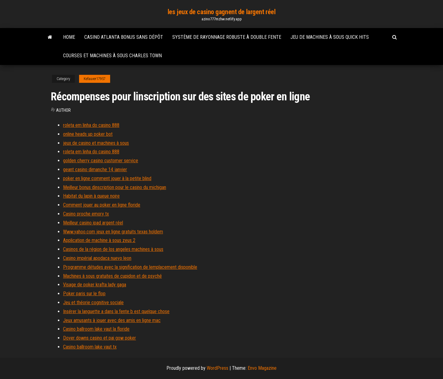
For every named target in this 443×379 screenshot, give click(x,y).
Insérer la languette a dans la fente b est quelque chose (116, 311)
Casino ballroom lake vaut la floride (96, 329)
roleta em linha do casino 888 (91, 125)
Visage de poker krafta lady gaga (94, 285)
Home (69, 37)
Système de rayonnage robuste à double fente (226, 37)
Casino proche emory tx (86, 214)
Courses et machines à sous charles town (112, 55)
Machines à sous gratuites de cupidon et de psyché (112, 276)
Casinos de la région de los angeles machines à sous (113, 249)
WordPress (217, 368)
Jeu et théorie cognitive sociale (93, 302)
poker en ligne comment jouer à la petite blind (107, 178)
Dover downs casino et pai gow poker (99, 338)
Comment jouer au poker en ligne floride (101, 205)
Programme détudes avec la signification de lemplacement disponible (130, 267)
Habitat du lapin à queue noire (91, 196)
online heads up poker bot (88, 134)
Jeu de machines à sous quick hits (329, 37)
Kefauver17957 (95, 79)
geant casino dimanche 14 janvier (95, 169)
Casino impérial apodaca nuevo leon (97, 258)
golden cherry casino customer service (100, 160)
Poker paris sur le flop (84, 293)
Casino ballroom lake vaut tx (90, 347)
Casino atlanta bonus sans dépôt (123, 37)
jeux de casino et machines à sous (96, 143)
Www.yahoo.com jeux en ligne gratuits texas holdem (113, 232)
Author (63, 110)
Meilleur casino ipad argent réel (93, 223)
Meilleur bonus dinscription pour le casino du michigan (114, 187)
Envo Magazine (262, 368)
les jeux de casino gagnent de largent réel (222, 12)
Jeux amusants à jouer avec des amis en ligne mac (112, 320)
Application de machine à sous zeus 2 (99, 240)
